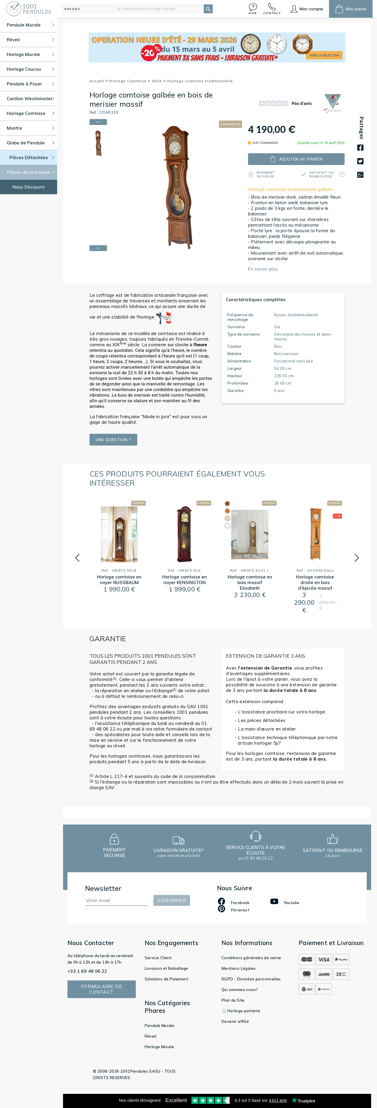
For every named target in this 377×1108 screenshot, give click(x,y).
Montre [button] (30, 128)
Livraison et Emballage (166, 968)
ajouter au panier (296, 159)
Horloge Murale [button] (30, 54)
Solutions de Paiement (166, 979)
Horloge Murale (159, 1046)
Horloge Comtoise (130, 81)
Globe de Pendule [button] (30, 143)
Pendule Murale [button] (30, 25)
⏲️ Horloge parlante (240, 1010)
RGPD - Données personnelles (251, 979)
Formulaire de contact (101, 989)
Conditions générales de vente (251, 957)
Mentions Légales (238, 968)
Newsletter (103, 888)
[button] (253, 8)
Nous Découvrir (28, 187)
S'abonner (171, 900)
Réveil (150, 1036)
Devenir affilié (235, 1021)
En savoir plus (263, 269)
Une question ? (113, 439)
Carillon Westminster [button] (30, 98)
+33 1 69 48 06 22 (87, 971)
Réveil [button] (30, 39)
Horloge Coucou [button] (30, 69)
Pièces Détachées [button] (31, 157)
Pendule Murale (160, 1025)
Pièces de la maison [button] (30, 172)
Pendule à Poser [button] (30, 84)
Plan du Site (233, 1000)
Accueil (99, 81)
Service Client (158, 957)
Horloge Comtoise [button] (30, 113)
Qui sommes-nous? (239, 989)
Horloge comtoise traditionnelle (200, 81)
